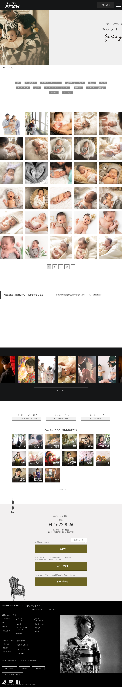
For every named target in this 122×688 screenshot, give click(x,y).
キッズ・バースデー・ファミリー (57, 88)
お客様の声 (21, 642)
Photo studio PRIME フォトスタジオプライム (21, 607)
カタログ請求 (62, 567)
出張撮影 (54, 93)
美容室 (37, 633)
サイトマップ (51, 610)
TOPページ (62, 490)
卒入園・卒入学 (23, 88)
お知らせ (20, 654)
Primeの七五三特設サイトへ (9, 661)
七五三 (92, 83)
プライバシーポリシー (36, 610)
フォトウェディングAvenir (28, 661)
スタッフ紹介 (7, 653)
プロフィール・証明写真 (96, 88)
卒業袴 (37, 88)
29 (67, 267)
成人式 (103, 83)
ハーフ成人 (67, 93)
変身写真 (78, 88)
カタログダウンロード (12, 675)
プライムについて (8, 641)
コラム (24, 650)
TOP (4, 68)
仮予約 (63, 549)
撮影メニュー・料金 (9, 616)
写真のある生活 (23, 646)
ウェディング (30, 83)
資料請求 (39, 669)
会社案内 (5, 649)
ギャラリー (61, 391)
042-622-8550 (61, 525)
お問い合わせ (105, 5)
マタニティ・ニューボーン (51, 83)
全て (17, 83)
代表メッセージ (7, 645)
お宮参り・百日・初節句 (75, 83)
